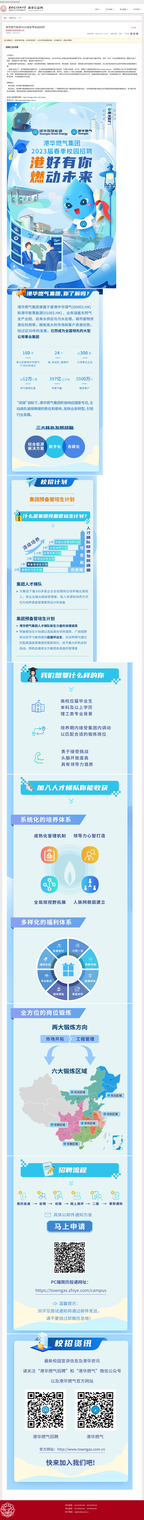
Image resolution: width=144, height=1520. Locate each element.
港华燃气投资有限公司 (15, 30)
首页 (5, 18)
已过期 (133, 28)
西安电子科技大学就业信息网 (10, 2)
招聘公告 (12, 18)
